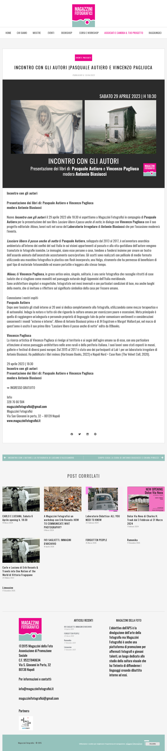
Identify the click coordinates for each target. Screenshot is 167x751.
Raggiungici (155, 33)
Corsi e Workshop (89, 33)
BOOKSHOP (67, 33)
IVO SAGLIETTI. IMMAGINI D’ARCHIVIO (78, 626)
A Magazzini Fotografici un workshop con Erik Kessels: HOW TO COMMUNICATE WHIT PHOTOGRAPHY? (61, 521)
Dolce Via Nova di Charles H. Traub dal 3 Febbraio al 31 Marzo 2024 (145, 519)
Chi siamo (22, 33)
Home (8, 33)
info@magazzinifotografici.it (36, 688)
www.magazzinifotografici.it (24, 420)
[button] (72, 434)
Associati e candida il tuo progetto (123, 33)
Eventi (52, 33)
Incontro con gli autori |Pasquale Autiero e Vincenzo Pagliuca (83, 67)
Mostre (37, 33)
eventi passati (83, 57)
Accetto (152, 744)
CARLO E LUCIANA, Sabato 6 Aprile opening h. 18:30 (17, 518)
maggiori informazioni (134, 744)
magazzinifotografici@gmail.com (27, 406)
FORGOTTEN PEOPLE (96, 540)
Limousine (7, 588)
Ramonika (132, 540)
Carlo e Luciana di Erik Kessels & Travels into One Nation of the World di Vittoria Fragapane (20, 571)
